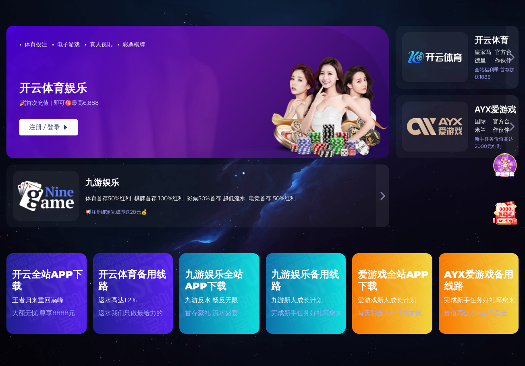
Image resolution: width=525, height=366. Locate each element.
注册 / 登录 (48, 127)
